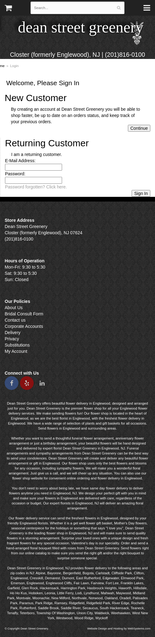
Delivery (13, 332)
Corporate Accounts (24, 326)
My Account (16, 351)
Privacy (12, 338)
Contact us (15, 320)
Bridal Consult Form (24, 313)
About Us (14, 307)
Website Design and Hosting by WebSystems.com (118, 628)
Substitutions (17, 345)
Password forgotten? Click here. (36, 186)
